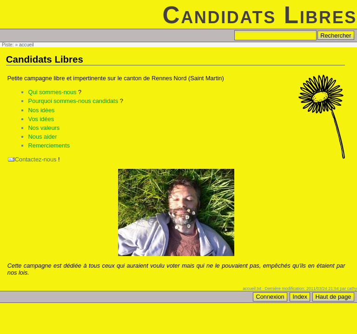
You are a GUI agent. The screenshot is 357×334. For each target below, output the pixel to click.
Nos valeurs (44, 127)
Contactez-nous (36, 159)
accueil (26, 44)
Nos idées (41, 110)
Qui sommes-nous (52, 92)
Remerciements (49, 145)
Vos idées (41, 119)
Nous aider (42, 136)
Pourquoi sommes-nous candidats (73, 100)
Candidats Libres (260, 15)
